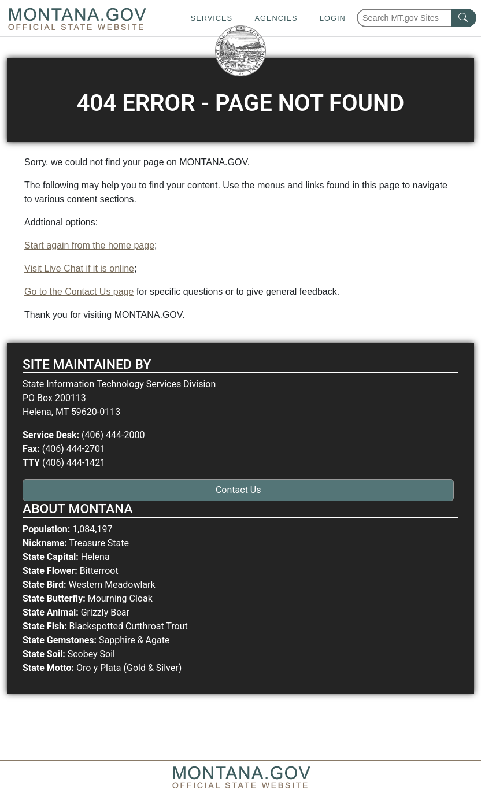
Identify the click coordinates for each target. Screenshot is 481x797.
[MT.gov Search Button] (463, 18)
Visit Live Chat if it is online (79, 268)
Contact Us (238, 489)
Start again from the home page (89, 245)
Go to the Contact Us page (79, 291)
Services (211, 18)
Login (333, 18)
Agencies (275, 18)
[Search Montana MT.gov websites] (416, 18)
